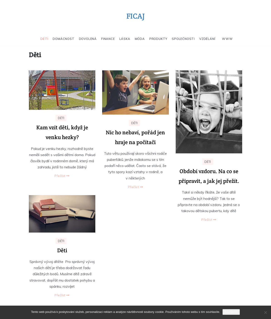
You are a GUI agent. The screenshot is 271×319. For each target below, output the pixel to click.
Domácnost (63, 39)
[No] (265, 312)
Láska (124, 39)
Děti (44, 39)
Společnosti (183, 39)
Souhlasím (231, 312)
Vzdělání (207, 39)
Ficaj (135, 16)
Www (227, 39)
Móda (140, 39)
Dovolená (88, 39)
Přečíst (62, 176)
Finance (108, 39)
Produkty (158, 39)
